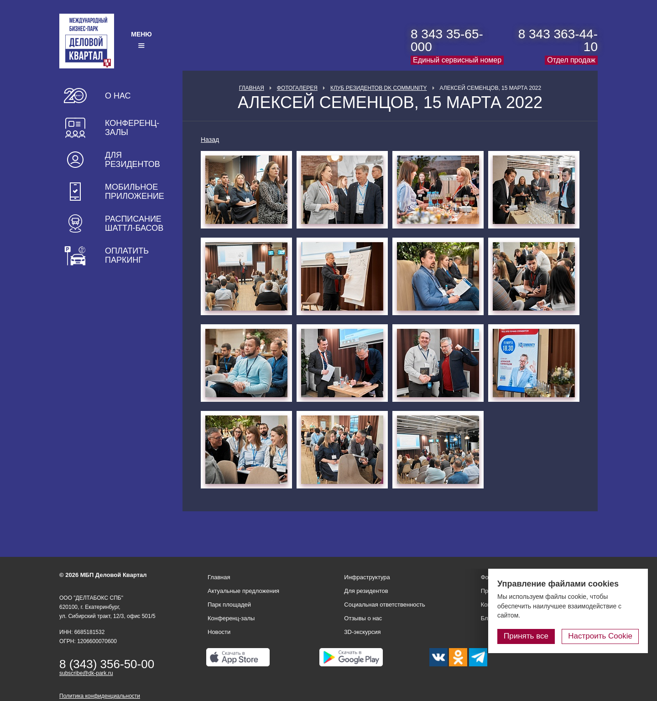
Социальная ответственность (384, 604)
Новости (219, 631)
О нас (118, 95)
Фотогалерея (297, 88)
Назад (210, 139)
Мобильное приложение (134, 191)
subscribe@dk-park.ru (86, 673)
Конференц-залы (132, 128)
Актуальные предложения (243, 590)
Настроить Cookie (600, 636)
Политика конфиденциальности (99, 696)
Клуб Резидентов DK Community (378, 88)
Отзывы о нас (363, 618)
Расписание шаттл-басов (134, 223)
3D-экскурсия (362, 631)
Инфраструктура (367, 577)
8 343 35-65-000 (447, 40)
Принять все (526, 636)
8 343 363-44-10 (558, 40)
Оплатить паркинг (127, 255)
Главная (251, 88)
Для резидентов (132, 160)
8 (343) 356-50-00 (106, 664)
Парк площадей (229, 604)
